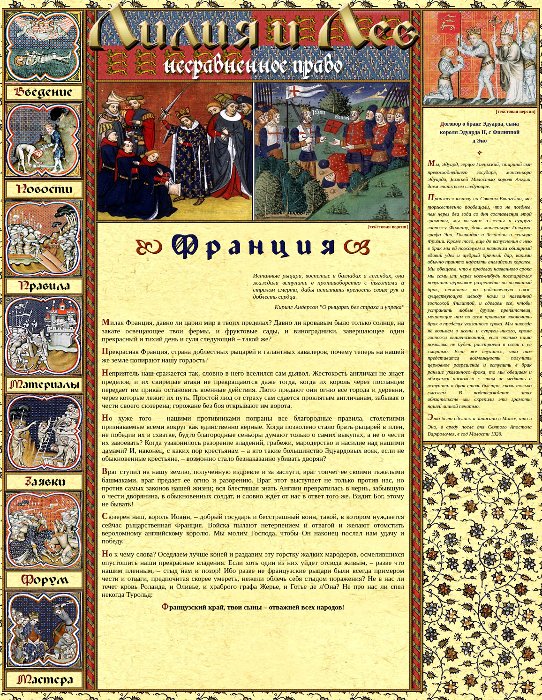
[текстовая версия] (388, 226)
